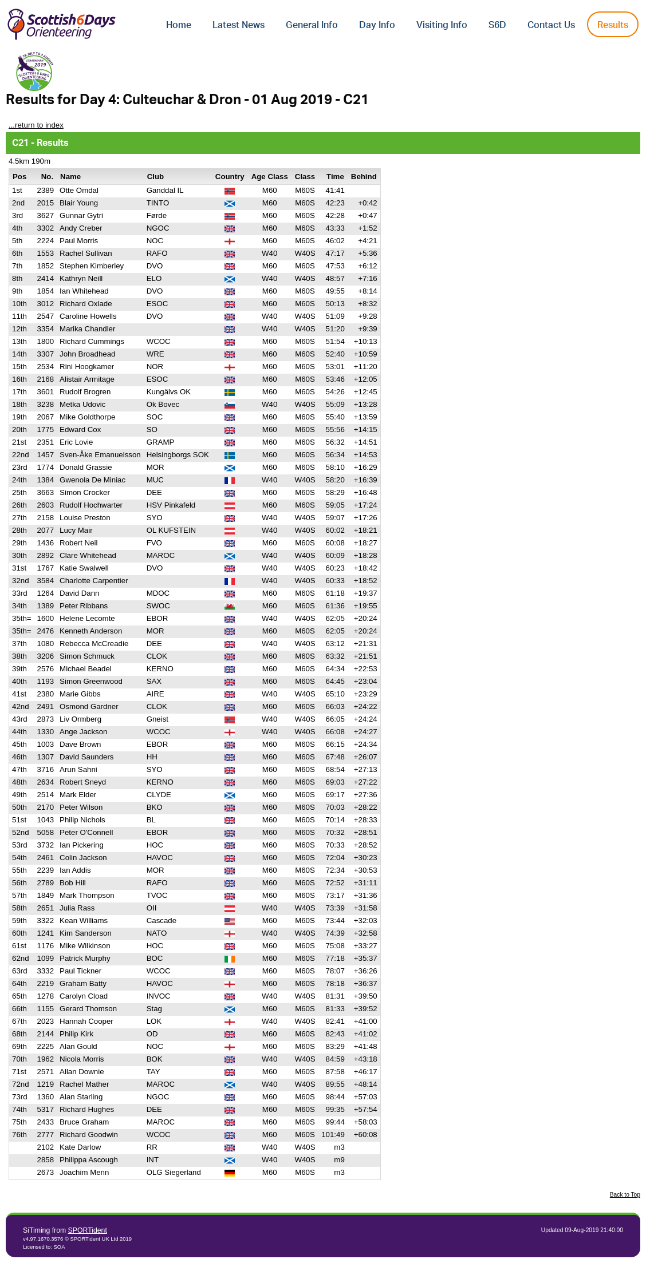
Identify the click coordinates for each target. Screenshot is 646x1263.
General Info (312, 25)
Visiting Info (441, 25)
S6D (497, 25)
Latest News (238, 25)
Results (612, 25)
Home (178, 25)
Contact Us (551, 25)
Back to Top (625, 1194)
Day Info (377, 25)
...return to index (36, 125)
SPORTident (87, 1230)
